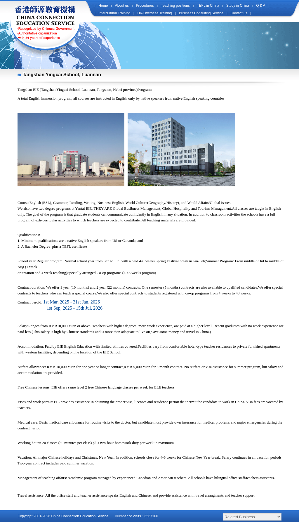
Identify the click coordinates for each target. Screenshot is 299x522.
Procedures (145, 6)
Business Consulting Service (201, 13)
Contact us (238, 13)
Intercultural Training (114, 13)
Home (103, 6)
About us (122, 6)
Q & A (260, 6)
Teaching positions (175, 6)
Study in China (237, 6)
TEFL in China (208, 6)
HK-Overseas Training (154, 13)
